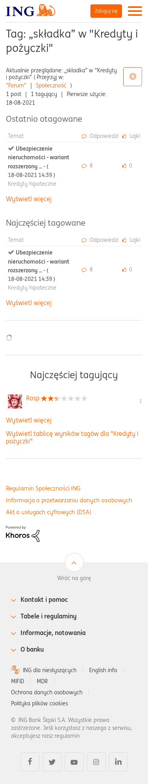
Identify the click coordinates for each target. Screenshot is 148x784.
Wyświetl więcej (29, 199)
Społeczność (51, 85)
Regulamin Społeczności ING (43, 488)
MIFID (17, 681)
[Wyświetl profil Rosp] (32, 398)
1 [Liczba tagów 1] (140, 401)
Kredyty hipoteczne (32, 183)
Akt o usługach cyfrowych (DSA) (49, 512)
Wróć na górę (74, 578)
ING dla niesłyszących (50, 670)
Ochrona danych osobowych (46, 692)
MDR (42, 681)
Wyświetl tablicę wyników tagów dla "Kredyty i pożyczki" (72, 437)
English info (103, 670)
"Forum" (16, 85)
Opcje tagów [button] (132, 76)
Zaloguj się (106, 11)
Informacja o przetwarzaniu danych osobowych (69, 500)
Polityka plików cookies (39, 703)
